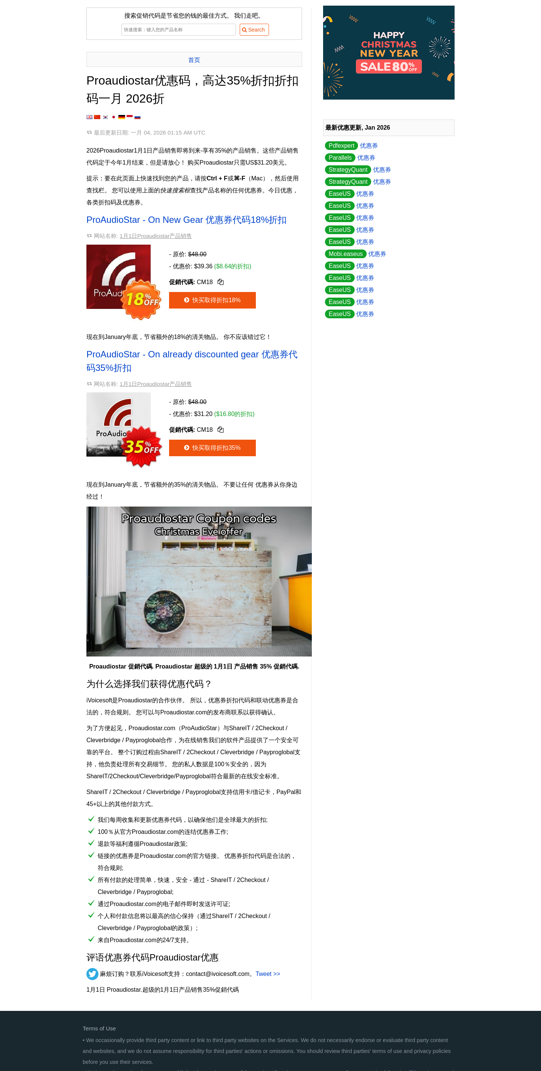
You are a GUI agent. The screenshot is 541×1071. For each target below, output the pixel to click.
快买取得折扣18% (212, 300)
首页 (194, 60)
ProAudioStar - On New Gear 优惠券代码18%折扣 (186, 220)
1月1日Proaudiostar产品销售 (155, 236)
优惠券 (351, 145)
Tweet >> (267, 974)
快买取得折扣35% (212, 448)
